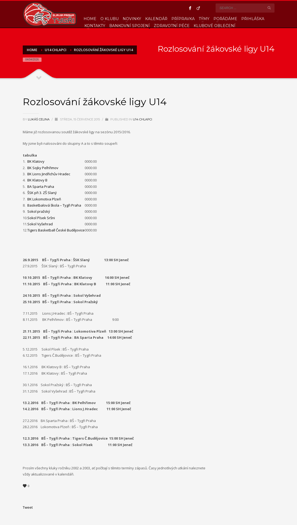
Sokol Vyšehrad (40, 224)
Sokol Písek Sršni (41, 217)
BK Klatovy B (37, 180)
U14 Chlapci (142, 119)
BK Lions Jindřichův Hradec (48, 174)
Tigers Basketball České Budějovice (56, 230)
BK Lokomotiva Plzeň (44, 199)
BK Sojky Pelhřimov (42, 167)
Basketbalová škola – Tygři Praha (54, 205)
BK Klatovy (35, 161)
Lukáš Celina (39, 119)
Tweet (28, 507)
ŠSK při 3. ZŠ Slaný (42, 192)
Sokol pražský (38, 211)
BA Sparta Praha (40, 186)
